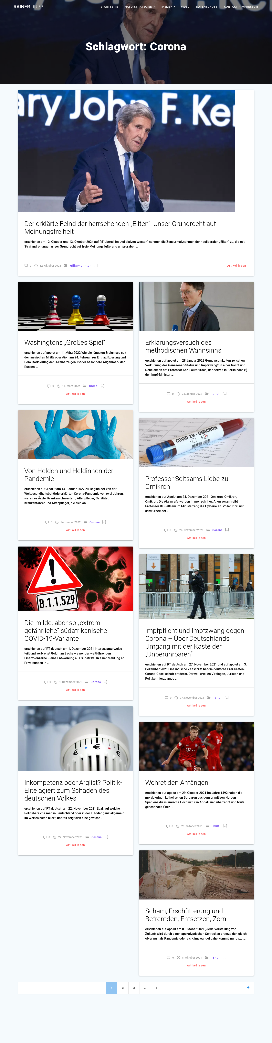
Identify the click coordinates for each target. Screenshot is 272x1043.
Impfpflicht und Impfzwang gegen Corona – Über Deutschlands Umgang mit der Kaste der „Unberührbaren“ (194, 642)
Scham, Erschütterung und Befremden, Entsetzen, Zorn (185, 915)
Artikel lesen (236, 265)
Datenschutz (206, 6)
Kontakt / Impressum (241, 6)
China (93, 386)
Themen (166, 6)
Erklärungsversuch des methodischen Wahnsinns (183, 346)
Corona (94, 522)
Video (185, 6)
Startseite (109, 6)
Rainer (28, 6)
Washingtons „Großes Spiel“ (64, 342)
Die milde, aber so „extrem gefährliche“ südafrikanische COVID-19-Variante (65, 630)
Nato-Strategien (138, 6)
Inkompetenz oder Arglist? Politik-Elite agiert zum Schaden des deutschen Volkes (73, 790)
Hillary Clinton (80, 265)
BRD (216, 393)
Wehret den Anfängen (176, 782)
